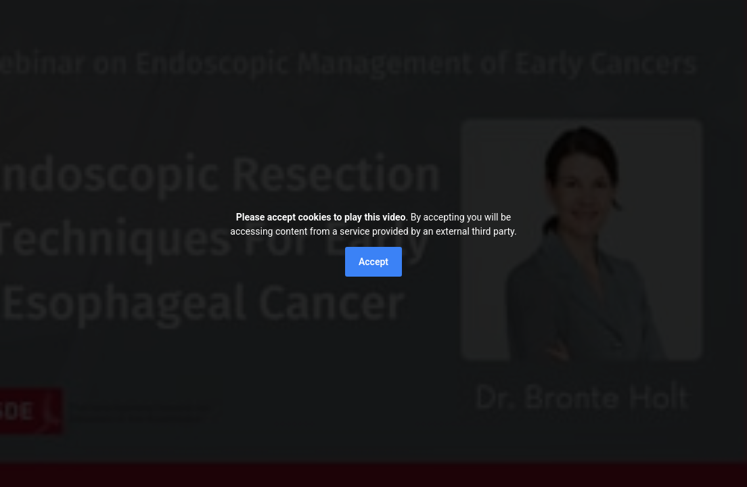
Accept (373, 261)
